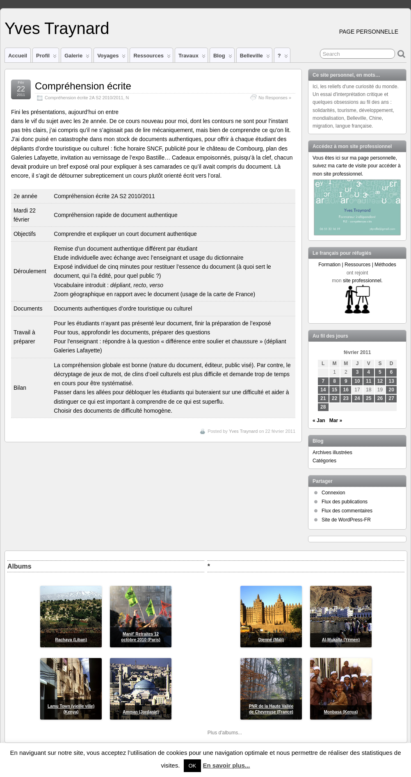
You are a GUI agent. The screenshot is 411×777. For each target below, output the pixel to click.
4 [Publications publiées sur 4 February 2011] (368, 372)
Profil (46, 57)
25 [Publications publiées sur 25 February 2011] (368, 398)
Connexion (333, 493)
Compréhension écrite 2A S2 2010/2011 (84, 97)
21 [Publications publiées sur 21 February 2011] (323, 398)
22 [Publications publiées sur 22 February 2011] (334, 398)
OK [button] (192, 766)
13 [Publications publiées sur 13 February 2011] (391, 381)
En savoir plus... (226, 765)
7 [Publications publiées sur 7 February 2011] (323, 381)
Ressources (151, 57)
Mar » (335, 420)
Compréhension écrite (83, 85)
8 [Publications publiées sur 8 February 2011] (334, 381)
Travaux (192, 57)
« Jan (319, 420)
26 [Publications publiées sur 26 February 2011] (380, 398)
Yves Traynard (57, 28)
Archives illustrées (332, 452)
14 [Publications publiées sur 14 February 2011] (323, 390)
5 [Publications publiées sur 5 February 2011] (380, 372)
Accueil (17, 56)
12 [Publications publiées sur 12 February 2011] (380, 381)
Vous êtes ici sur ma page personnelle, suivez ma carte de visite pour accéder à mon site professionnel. (357, 165)
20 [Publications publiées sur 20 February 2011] (391, 390)
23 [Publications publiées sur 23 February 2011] (346, 398)
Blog (222, 57)
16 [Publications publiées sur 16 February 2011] (346, 390)
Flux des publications (345, 502)
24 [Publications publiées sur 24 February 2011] (357, 398)
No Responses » (274, 97)
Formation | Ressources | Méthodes (357, 264)
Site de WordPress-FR (346, 520)
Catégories (324, 461)
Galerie (76, 57)
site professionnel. (363, 280)
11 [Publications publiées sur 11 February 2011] (368, 381)
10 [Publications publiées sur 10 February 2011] (357, 381)
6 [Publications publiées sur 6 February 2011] (391, 372)
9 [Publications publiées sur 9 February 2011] (346, 381)
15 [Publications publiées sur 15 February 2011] (334, 390)
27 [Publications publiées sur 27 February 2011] (391, 398)
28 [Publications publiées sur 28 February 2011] (323, 407)
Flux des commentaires (347, 511)
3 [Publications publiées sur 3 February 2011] (357, 372)
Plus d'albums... (225, 733)
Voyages (111, 57)
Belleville (255, 57)
